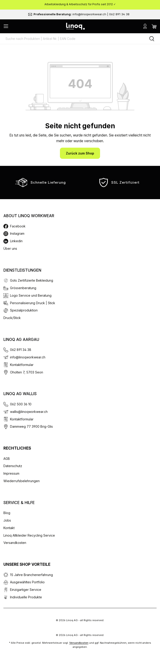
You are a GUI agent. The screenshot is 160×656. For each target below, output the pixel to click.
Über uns (10, 248)
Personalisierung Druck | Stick (32, 303)
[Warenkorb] (154, 26)
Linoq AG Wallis (20, 393)
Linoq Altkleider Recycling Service (29, 535)
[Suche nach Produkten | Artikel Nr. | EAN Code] (72, 38)
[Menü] (5, 26)
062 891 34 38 (20, 350)
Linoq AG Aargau (21, 339)
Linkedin (16, 241)
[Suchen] (152, 38)
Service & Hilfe (19, 502)
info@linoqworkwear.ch (27, 357)
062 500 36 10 (20, 404)
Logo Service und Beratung (31, 295)
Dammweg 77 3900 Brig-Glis (31, 426)
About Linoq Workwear (28, 216)
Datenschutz (12, 466)
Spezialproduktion (24, 310)
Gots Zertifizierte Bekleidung (31, 280)
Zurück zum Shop (80, 153)
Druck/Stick (12, 318)
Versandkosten (14, 543)
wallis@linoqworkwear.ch (29, 412)
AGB (6, 458)
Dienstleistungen (22, 270)
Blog (6, 513)
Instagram (17, 233)
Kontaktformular (22, 365)
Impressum (11, 473)
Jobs (7, 520)
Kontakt (9, 528)
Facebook (18, 226)
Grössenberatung (23, 288)
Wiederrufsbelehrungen (21, 481)
